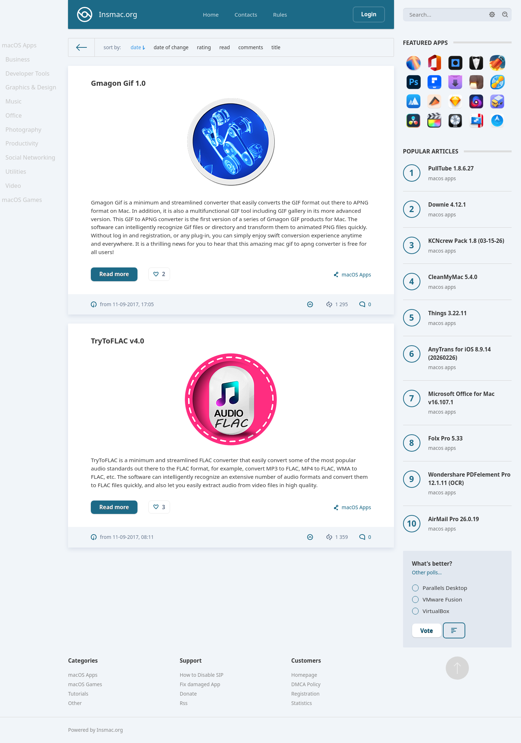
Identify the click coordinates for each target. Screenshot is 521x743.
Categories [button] (83, 660)
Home (211, 14)
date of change (171, 47)
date (136, 47)
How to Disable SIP (202, 674)
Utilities (17, 190)
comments (250, 47)
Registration (305, 693)
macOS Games (23, 221)
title (275, 47)
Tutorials (78, 693)
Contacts (245, 14)
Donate (188, 693)
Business (19, 62)
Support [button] (191, 660)
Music (15, 110)
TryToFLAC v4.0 (117, 341)
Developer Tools (28, 78)
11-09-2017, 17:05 (133, 304)
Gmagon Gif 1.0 (118, 83)
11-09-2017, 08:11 (133, 536)
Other (75, 703)
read (224, 47)
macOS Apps (20, 46)
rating (204, 47)
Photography (25, 141)
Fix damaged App (200, 684)
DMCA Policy (306, 684)
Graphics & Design (32, 94)
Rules (280, 14)
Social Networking (31, 173)
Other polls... (427, 572)
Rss (184, 703)
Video (15, 206)
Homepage (304, 674)
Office (15, 126)
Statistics (301, 703)
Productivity (23, 157)
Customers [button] (306, 660)
